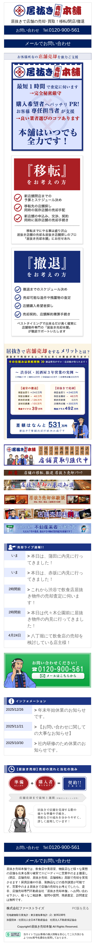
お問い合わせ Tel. (48, 30)
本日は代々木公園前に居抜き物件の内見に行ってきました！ (55, 619)
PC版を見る (80, 908)
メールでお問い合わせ (48, 43)
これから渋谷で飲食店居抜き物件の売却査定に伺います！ (55, 596)
